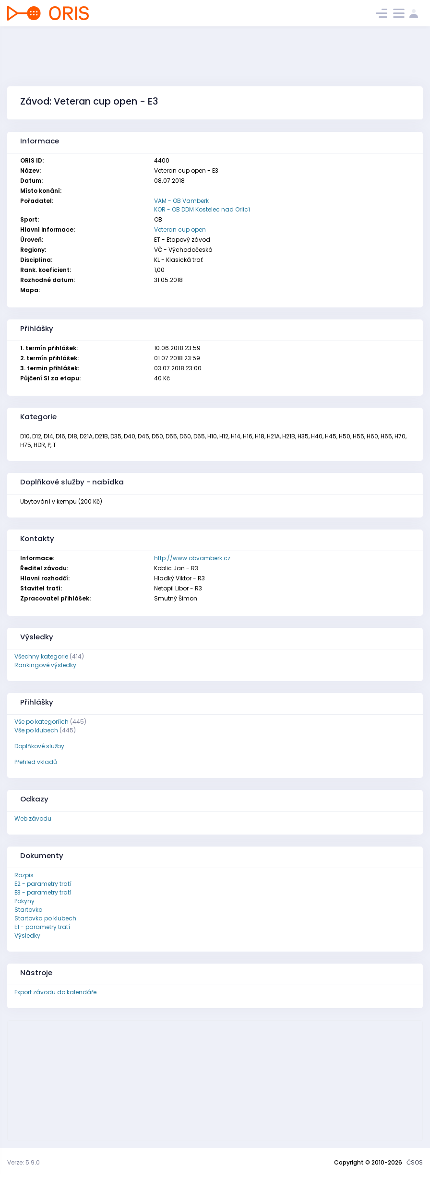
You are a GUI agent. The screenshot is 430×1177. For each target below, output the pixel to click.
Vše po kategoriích (41, 722)
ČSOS (414, 1162)
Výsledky (27, 935)
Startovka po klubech (45, 918)
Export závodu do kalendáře (55, 992)
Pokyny (24, 901)
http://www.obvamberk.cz (192, 558)
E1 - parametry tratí (42, 927)
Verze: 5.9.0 (23, 1162)
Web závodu (32, 818)
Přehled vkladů (35, 762)
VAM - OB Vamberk (181, 201)
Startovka (28, 910)
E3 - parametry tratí (43, 892)
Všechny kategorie (41, 656)
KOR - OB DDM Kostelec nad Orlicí (202, 209)
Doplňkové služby (39, 746)
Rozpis (24, 875)
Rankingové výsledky (45, 665)
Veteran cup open (180, 229)
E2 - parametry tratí (43, 884)
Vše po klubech (36, 730)
